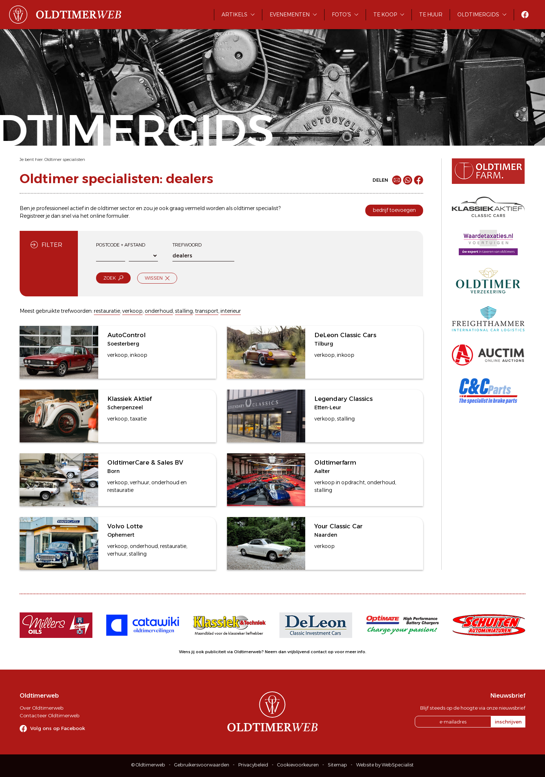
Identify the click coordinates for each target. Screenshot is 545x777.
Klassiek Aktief (129, 398)
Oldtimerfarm (335, 462)
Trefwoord (187, 245)
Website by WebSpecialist (385, 765)
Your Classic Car (338, 526)
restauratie (107, 311)
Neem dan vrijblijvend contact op (299, 651)
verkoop (132, 311)
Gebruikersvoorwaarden (201, 765)
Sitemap (337, 765)
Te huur (430, 14)
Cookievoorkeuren (298, 765)
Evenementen (290, 14)
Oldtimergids (478, 14)
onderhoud (159, 311)
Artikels (234, 14)
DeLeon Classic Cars (345, 335)
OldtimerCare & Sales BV (145, 462)
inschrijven (508, 722)
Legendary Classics (343, 398)
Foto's (341, 14)
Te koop (385, 14)
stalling (184, 311)
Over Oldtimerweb (41, 708)
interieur (230, 311)
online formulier (109, 216)
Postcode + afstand (120, 245)
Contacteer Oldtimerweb (49, 715)
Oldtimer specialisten (64, 159)
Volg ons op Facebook (57, 728)
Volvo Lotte (125, 526)
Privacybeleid (253, 765)
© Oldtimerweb (148, 765)
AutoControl (126, 335)
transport (206, 311)
